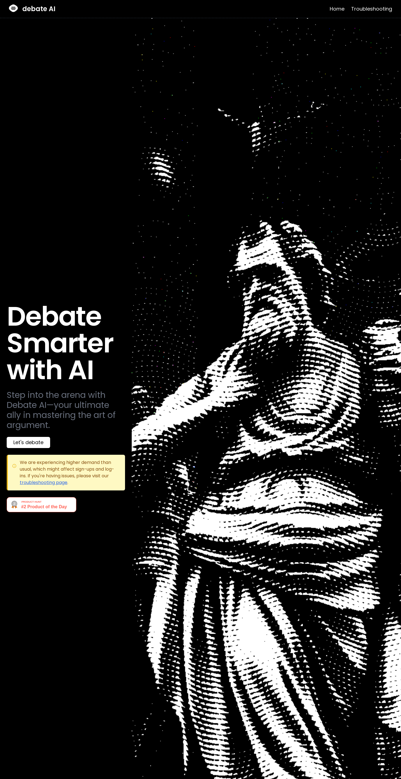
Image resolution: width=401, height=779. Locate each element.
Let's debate (28, 442)
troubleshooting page (43, 482)
